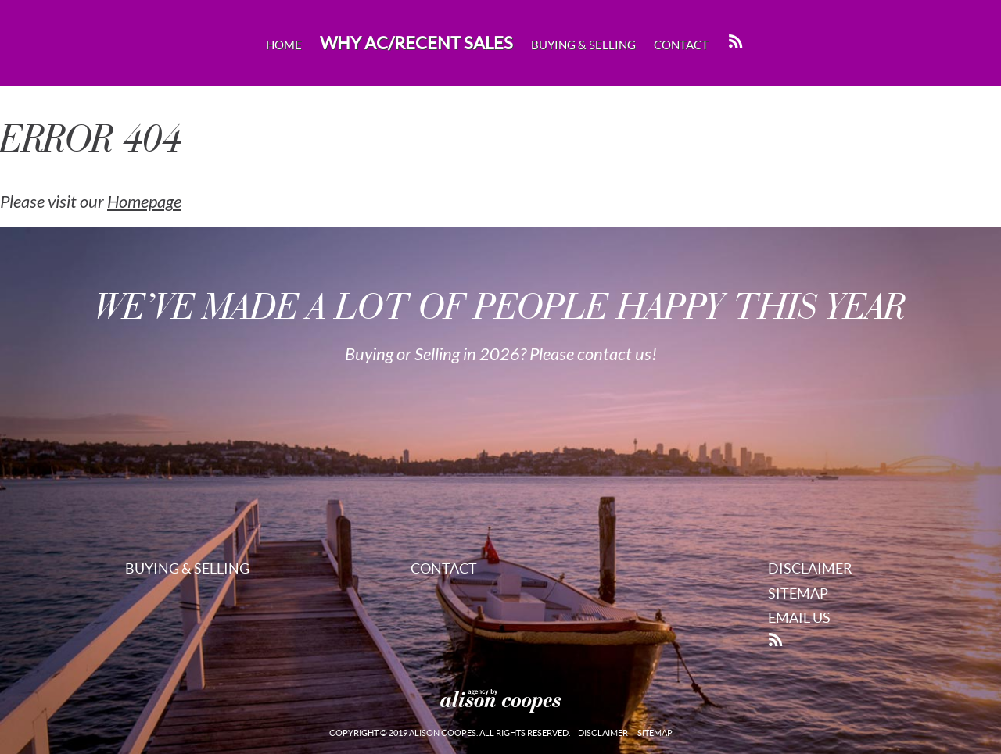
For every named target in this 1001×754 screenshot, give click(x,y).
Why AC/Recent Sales (416, 43)
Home (284, 45)
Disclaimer (810, 568)
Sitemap (798, 593)
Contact (681, 45)
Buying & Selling (583, 45)
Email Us (799, 617)
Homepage (144, 202)
